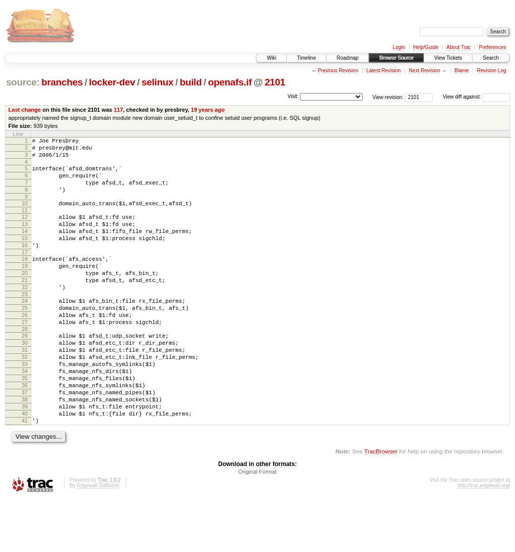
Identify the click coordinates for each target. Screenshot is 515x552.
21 (25, 304)
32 (25, 395)
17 (25, 272)
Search (491, 58)
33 (25, 403)
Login (399, 47)
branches (62, 82)
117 (118, 110)
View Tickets (448, 58)
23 (25, 321)
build (191, 82)
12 (25, 229)
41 (25, 472)
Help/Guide (425, 47)
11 (25, 222)
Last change (25, 110)
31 (25, 386)
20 (25, 296)
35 (25, 421)
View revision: (388, 97)
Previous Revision (338, 70)
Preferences (492, 47)
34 (25, 412)
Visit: (292, 96)
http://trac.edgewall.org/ (483, 538)
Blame (461, 70)
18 (25, 278)
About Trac (458, 47)
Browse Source (396, 58)
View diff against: (476, 97)
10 (25, 214)
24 (25, 328)
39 (25, 455)
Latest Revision (383, 70)
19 (25, 287)
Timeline (306, 58)
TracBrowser (380, 504)
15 (25, 255)
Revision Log (491, 70)
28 (25, 362)
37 (25, 438)
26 (25, 345)
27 (25, 354)
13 (25, 238)
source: (22, 82)
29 (25, 369)
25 (25, 337)
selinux (157, 82)
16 (25, 263)
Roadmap (347, 58)
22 (25, 313)
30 (25, 378)
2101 (275, 82)
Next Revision (424, 70)
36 (25, 429)
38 (25, 446)
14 (25, 246)
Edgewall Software (98, 538)
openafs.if (229, 82)
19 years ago (208, 110)
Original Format (257, 525)
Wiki (271, 58)
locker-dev (112, 82)
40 (25, 464)
